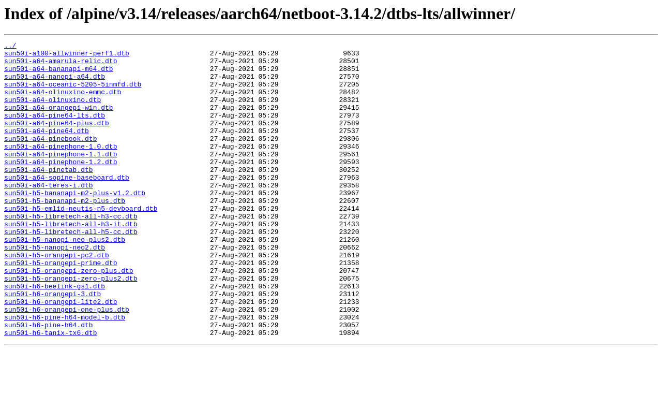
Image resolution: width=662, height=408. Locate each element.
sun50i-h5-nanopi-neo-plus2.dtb (64, 279)
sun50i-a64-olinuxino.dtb (52, 111)
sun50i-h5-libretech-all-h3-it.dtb (70, 261)
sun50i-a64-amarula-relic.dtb (60, 65)
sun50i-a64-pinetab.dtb (48, 195)
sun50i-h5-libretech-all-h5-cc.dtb (70, 270)
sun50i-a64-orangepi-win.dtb (58, 121)
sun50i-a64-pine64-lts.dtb (54, 130)
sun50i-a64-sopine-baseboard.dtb (66, 205)
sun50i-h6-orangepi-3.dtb (52, 344)
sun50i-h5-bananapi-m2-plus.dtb (64, 233)
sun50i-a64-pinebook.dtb (50, 158)
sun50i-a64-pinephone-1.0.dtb (60, 167)
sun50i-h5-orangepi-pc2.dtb (56, 298)
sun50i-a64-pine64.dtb (46, 149)
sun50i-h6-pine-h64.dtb (48, 382)
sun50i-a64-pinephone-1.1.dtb (60, 177)
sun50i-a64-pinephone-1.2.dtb (60, 186)
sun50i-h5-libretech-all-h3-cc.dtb (70, 251)
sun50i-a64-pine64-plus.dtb (56, 139)
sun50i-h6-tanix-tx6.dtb (50, 391)
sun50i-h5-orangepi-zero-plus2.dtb (70, 326)
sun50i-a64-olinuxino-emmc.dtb (62, 102)
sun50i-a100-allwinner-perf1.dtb (66, 56)
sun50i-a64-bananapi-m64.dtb (58, 74)
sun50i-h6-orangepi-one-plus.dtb (66, 363)
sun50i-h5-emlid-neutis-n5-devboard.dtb (80, 242)
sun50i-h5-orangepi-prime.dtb (60, 307)
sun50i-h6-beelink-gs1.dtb (54, 335)
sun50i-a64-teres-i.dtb (48, 214)
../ (10, 46)
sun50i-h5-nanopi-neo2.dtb (54, 289)
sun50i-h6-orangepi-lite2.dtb (60, 354)
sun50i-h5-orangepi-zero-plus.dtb (68, 317)
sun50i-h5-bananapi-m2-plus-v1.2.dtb (74, 223)
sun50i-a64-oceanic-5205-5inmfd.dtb (72, 93)
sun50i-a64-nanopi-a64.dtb (54, 84)
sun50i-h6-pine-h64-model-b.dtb (64, 372)
